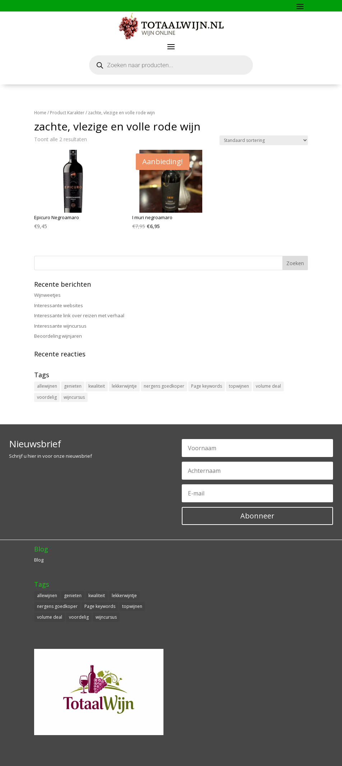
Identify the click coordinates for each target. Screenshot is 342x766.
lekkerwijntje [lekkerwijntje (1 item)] (124, 386)
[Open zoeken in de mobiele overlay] (171, 65)
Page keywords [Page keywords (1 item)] (206, 386)
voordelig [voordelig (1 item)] (47, 397)
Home (40, 113)
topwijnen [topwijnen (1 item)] (239, 386)
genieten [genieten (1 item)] (73, 386)
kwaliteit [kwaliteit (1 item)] (96, 386)
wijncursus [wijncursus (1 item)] (74, 397)
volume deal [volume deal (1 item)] (268, 386)
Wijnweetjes (47, 295)
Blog (38, 560)
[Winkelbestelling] (263, 140)
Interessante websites (58, 305)
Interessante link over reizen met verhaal (79, 315)
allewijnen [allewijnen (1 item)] (47, 386)
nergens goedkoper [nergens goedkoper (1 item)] (164, 386)
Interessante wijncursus (60, 326)
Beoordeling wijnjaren (58, 336)
